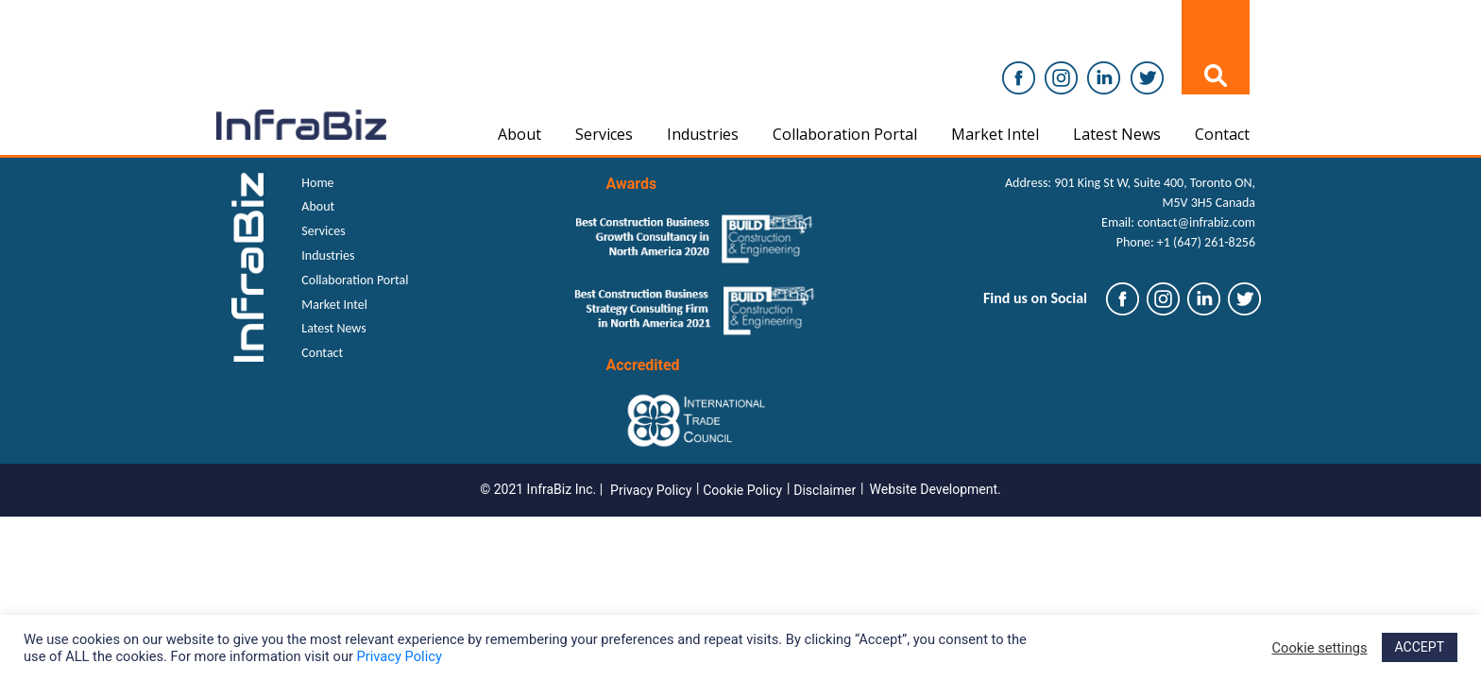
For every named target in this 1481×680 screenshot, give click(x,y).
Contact (1222, 134)
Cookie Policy (742, 490)
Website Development (934, 489)
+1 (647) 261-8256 (1206, 242)
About (519, 134)
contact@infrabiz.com (1196, 222)
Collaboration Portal (845, 134)
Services (604, 134)
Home (317, 183)
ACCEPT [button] (1419, 646)
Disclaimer (824, 490)
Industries (703, 134)
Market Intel (995, 134)
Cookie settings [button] (1320, 647)
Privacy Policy (650, 490)
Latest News (1117, 134)
